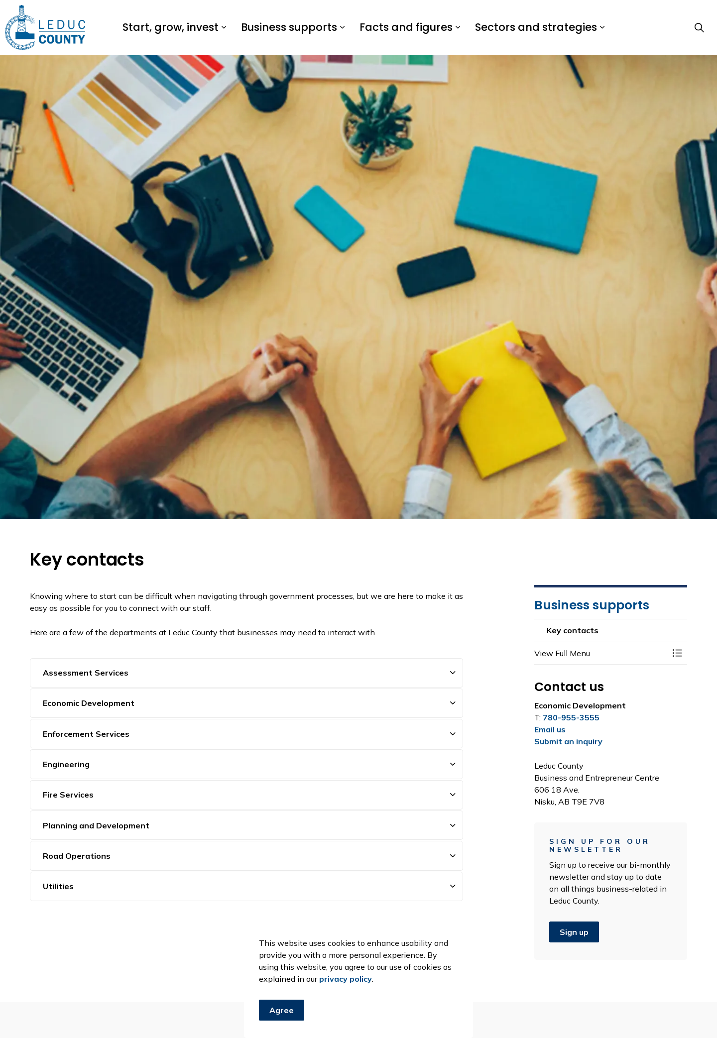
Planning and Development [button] (96, 825)
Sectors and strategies (536, 27)
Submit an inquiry (568, 741)
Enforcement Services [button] (86, 734)
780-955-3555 (571, 717)
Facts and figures (406, 27)
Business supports (289, 27)
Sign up (574, 932)
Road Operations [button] (77, 856)
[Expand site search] (699, 27)
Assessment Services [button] (85, 673)
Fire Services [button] (68, 795)
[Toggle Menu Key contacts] (677, 653)
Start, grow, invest (170, 27)
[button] (601, 653)
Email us (550, 729)
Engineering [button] (66, 764)
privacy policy (345, 1026)
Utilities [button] (58, 886)
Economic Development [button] (88, 703)
